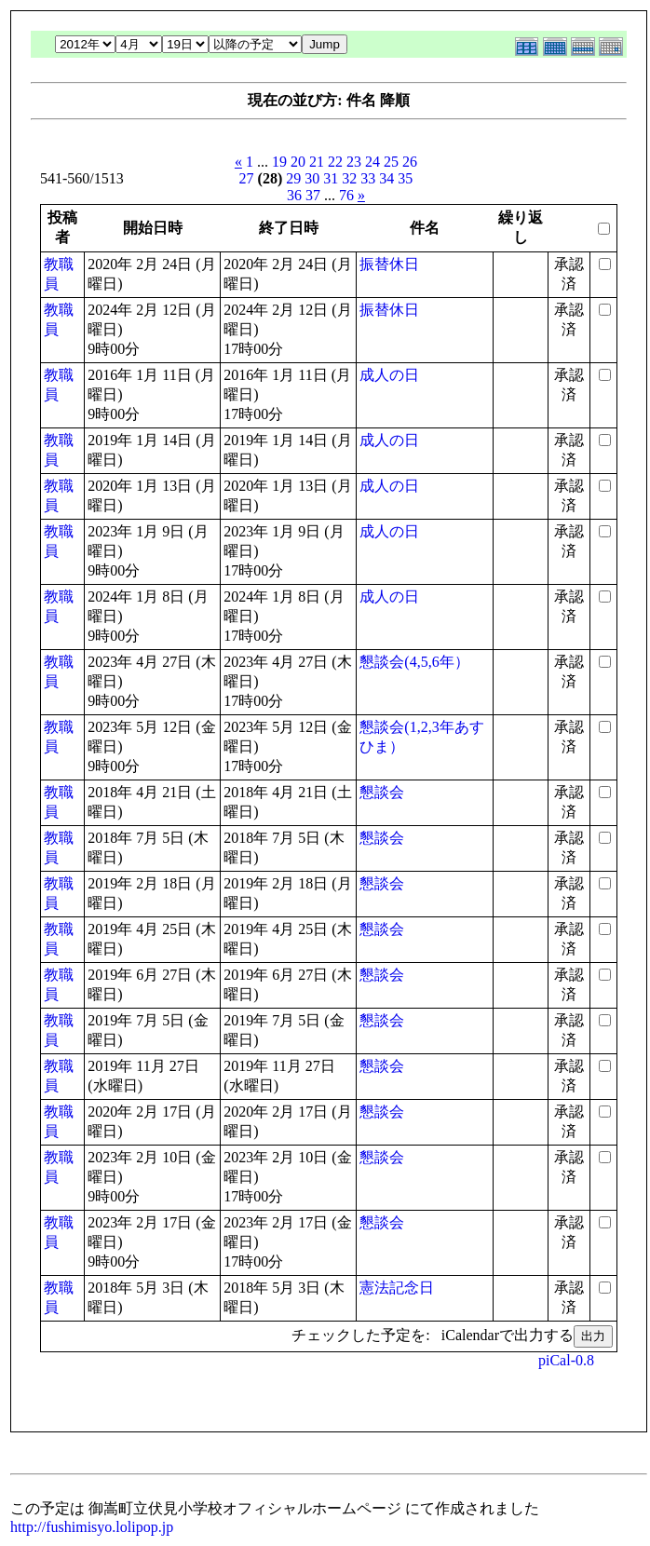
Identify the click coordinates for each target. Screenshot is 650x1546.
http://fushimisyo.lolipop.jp (91, 1527)
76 (346, 195)
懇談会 (381, 792)
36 (294, 195)
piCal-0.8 (566, 1360)
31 (330, 178)
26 (409, 162)
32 (349, 178)
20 (298, 162)
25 (391, 162)
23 (353, 162)
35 (405, 178)
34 (386, 178)
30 (312, 178)
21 (316, 162)
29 (293, 178)
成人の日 (389, 375)
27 (246, 178)
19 (279, 162)
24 (372, 162)
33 (367, 178)
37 (312, 195)
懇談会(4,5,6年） (413, 662)
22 (335, 162)
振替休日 (389, 264)
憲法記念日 (396, 1287)
